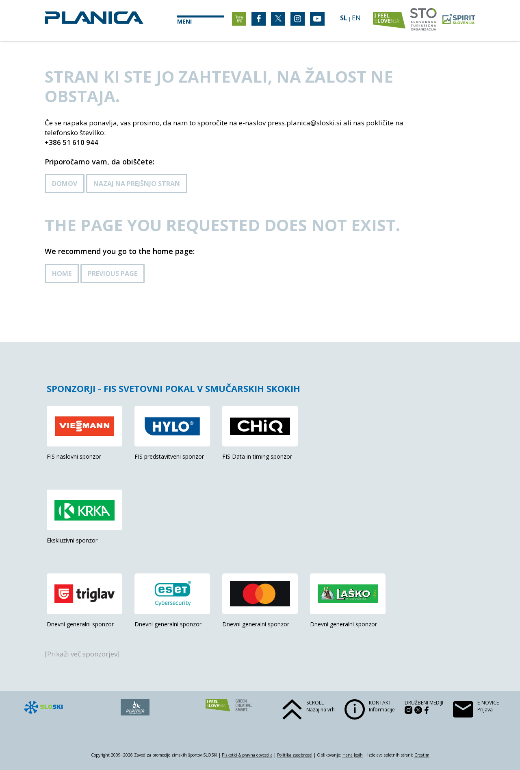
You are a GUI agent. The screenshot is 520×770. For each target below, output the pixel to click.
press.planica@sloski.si (304, 122)
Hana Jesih (352, 755)
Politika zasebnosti (294, 755)
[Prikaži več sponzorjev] (82, 653)
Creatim (421, 755)
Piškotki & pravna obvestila (247, 755)
